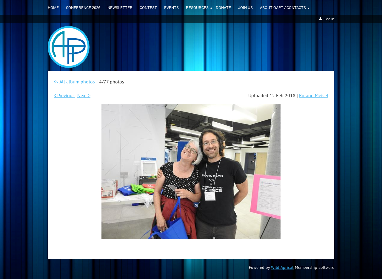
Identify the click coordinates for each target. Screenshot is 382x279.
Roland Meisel (313, 95)
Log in (329, 19)
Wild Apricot (282, 267)
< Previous (64, 95)
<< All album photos (74, 82)
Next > (83, 95)
